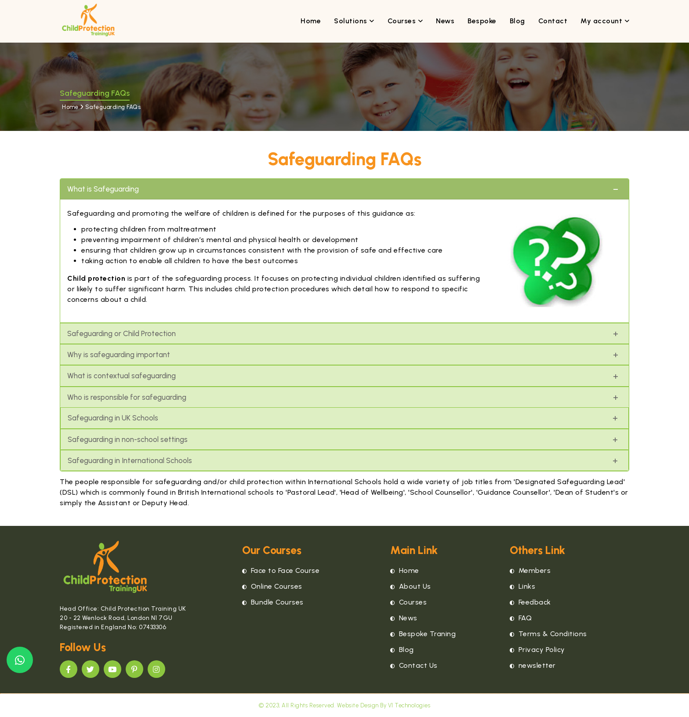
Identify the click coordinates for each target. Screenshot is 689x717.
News (445, 21)
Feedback (530, 602)
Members (530, 570)
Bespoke (482, 21)
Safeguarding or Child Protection (121, 333)
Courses (405, 21)
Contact (553, 21)
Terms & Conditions (548, 634)
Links (523, 586)
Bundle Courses (273, 602)
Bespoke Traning (423, 634)
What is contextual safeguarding (121, 375)
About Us (410, 586)
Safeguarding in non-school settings (128, 439)
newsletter (533, 665)
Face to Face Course (281, 570)
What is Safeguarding (103, 189)
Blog (517, 21)
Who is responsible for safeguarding (126, 397)
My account (604, 21)
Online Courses (272, 586)
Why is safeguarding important (118, 354)
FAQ (521, 618)
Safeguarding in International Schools (130, 460)
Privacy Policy (537, 649)
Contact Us (414, 665)
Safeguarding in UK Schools (113, 417)
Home (311, 21)
